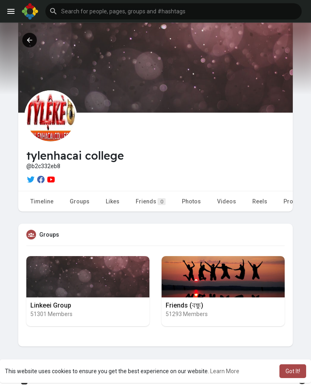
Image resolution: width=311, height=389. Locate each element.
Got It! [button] (292, 371)
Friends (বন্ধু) (184, 305)
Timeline (41, 201)
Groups (79, 201)
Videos (226, 201)
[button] (173, 11)
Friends (151, 201)
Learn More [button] (224, 371)
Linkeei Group (50, 305)
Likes (112, 201)
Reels (259, 201)
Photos (191, 201)
